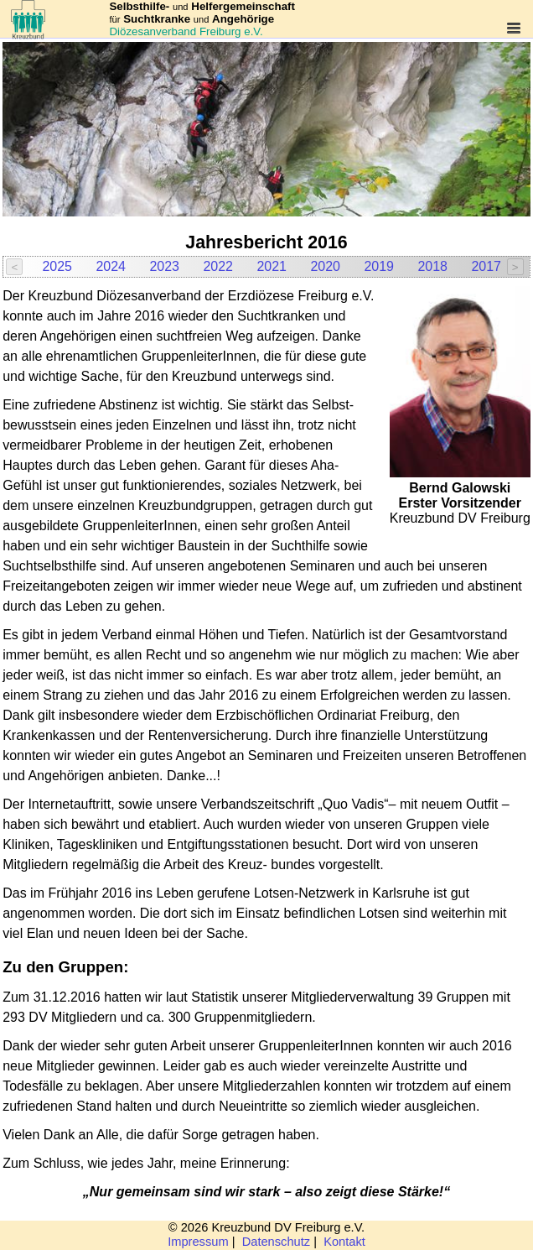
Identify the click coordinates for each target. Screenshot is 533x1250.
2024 (111, 266)
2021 (271, 266)
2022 (218, 266)
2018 (432, 266)
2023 (164, 266)
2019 (379, 266)
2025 (57, 266)
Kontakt (344, 1241)
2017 (486, 266)
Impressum (198, 1241)
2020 (325, 266)
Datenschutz (276, 1241)
